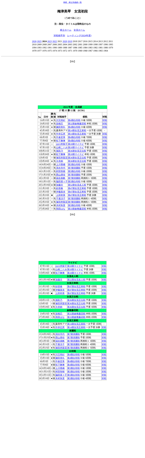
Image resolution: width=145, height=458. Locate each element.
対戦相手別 (59, 35)
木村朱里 (60, 205)
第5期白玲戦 (74, 164)
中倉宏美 (60, 137)
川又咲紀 (60, 120)
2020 (65, 41)
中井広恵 (60, 134)
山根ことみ (62, 147)
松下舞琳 (60, 140)
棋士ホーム (65, 30)
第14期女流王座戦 (77, 130)
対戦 (104, 120)
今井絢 (59, 161)
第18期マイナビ (76, 144)
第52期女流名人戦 (77, 185)
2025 (39, 41)
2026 (34, 41)
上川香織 (60, 164)
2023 (49, 41)
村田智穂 (60, 171)
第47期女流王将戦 (77, 188)
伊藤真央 (60, 191)
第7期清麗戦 (74, 168)
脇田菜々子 (62, 181)
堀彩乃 (59, 151)
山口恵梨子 (62, 144)
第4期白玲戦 (74, 120)
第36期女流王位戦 (77, 151)
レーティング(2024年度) (79, 35)
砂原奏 (59, 188)
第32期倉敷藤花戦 (77, 123)
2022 (54, 41)
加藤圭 (59, 185)
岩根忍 (59, 123)
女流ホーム (79, 30)
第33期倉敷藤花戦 (77, 209)
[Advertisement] (72, 83)
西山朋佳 (60, 174)
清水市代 (60, 168)
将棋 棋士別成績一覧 (72, 2)
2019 (70, 41)
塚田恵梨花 (62, 157)
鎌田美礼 (60, 127)
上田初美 (60, 195)
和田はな (60, 209)
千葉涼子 (60, 198)
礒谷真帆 (60, 178)
